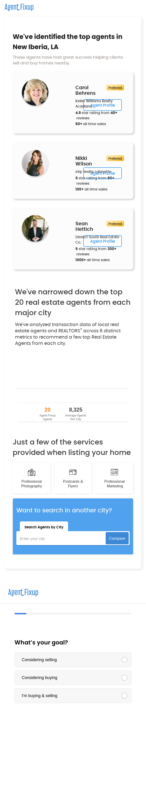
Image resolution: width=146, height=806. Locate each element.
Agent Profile (102, 105)
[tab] (44, 526)
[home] (16, 5)
